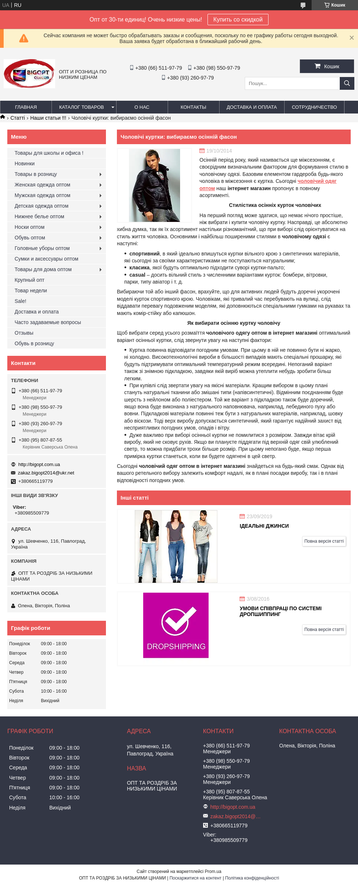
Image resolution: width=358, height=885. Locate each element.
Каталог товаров (81, 107)
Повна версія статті (324, 541)
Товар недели (31, 290)
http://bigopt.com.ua (39, 464)
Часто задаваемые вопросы (48, 322)
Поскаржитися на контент (195, 878)
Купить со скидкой (238, 19)
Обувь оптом (30, 238)
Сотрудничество (314, 107)
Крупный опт (30, 280)
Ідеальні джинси (264, 526)
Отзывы (24, 333)
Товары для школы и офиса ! (49, 153)
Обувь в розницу (34, 343)
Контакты (193, 107)
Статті (17, 118)
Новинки (25, 163)
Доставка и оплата (252, 107)
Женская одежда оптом (42, 185)
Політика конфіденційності (252, 878)
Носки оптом (30, 227)
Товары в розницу (36, 174)
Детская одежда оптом (41, 206)
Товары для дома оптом (43, 269)
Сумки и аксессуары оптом (46, 259)
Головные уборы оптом (42, 248)
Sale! (20, 301)
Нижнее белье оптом (39, 216)
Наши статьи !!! (48, 118)
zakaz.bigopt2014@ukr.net (46, 473)
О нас (141, 107)
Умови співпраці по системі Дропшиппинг (280, 611)
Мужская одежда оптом (43, 195)
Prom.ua (213, 871)
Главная (26, 107)
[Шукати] (347, 83)
